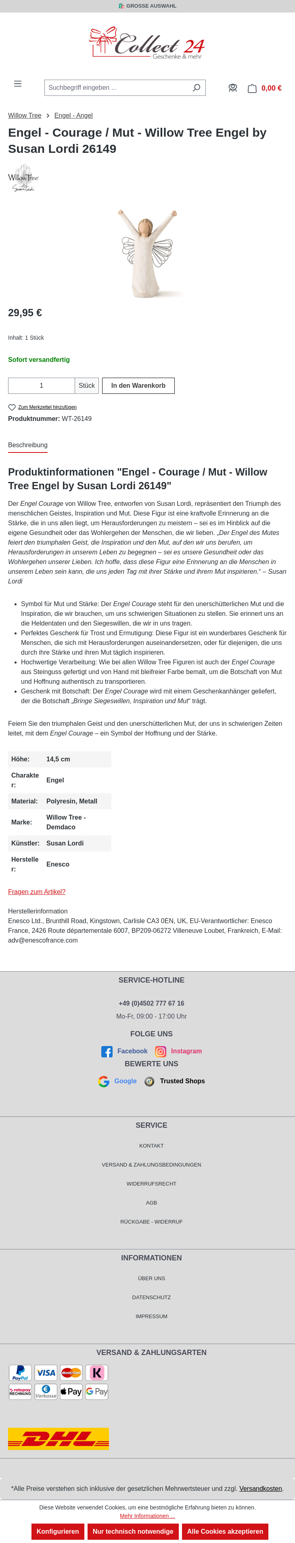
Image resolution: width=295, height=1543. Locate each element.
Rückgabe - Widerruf (151, 1222)
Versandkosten (260, 1488)
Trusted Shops (173, 1081)
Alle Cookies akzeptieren (225, 1531)
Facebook (125, 1051)
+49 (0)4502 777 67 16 (151, 1003)
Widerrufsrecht (152, 1184)
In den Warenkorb (138, 385)
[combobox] (115, 88)
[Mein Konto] (233, 88)
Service (151, 1125)
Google (118, 1081)
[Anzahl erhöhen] (70, 386)
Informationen (151, 1258)
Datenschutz (151, 1297)
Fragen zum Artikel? (36, 891)
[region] (147, 253)
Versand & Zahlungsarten (151, 1353)
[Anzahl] (41, 386)
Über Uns (151, 1278)
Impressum (151, 1316)
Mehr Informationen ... (147, 1516)
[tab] (28, 445)
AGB (151, 1203)
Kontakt (151, 1146)
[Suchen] (196, 88)
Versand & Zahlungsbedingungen (151, 1165)
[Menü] (17, 84)
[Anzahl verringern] (13, 386)
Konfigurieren (58, 1531)
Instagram (177, 1051)
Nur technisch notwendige (133, 1531)
